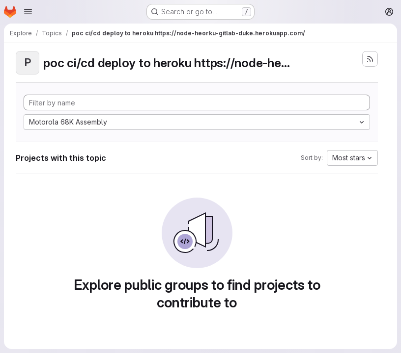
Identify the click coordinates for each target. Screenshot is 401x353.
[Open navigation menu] (28, 12)
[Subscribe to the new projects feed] (370, 59)
